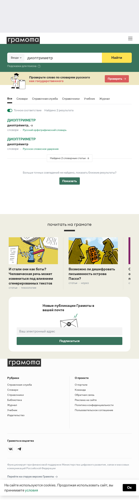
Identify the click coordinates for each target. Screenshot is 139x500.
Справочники (71, 98)
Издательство (15, 415)
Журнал (105, 98)
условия (31, 490)
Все (9, 99)
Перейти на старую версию (32, 477)
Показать (69, 181)
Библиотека (14, 400)
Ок (129, 488)
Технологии (28, 288)
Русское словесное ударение (41, 148)
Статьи (13, 288)
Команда (80, 390)
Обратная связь (84, 395)
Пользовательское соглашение (94, 410)
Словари (22, 98)
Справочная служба (45, 98)
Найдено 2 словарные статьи (68, 158)
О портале (81, 385)
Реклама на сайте (86, 400)
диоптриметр (21, 120)
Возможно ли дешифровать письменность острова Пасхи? (93, 274)
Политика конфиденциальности (94, 405)
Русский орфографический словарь (44, 129)
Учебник (90, 98)
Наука (85, 283)
